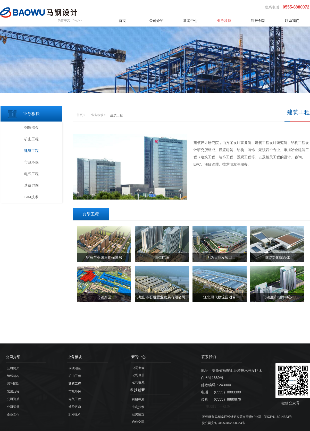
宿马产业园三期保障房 (104, 258)
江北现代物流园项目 (219, 297)
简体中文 (64, 20)
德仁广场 (162, 258)
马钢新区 (104, 297)
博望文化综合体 (277, 258)
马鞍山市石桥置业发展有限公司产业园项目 (162, 297)
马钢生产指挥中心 (277, 297)
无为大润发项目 (219, 258)
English (77, 20)
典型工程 (90, 214)
